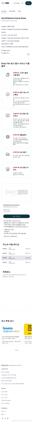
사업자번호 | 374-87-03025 (8, 375)
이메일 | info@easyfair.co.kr (8, 378)
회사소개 (3, 411)
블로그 (3, 414)
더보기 (16, 350)
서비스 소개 (4, 397)
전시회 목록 (4, 392)
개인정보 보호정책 (6, 400)
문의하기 (28, 3)
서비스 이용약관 (5, 403)
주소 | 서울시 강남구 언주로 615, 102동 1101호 (12, 383)
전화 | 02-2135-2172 (6, 381)
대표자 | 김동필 (5, 372)
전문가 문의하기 (16, 216)
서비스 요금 (4, 394)
